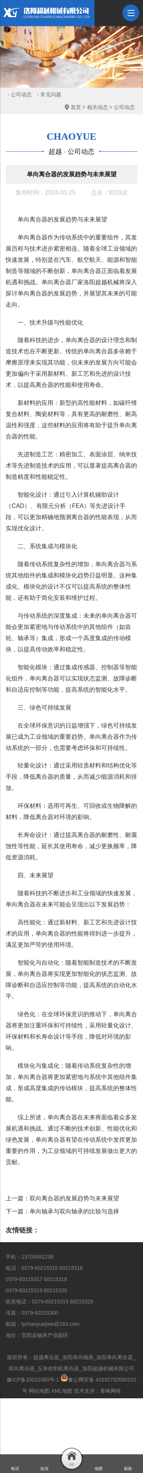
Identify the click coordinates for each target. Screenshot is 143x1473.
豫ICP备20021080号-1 (33, 1380)
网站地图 (39, 1391)
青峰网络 (110, 1391)
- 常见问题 (49, 94)
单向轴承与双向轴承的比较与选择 (74, 1211)
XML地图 (61, 1391)
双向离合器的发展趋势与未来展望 (74, 1198)
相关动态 (97, 107)
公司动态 (124, 107)
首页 (76, 107)
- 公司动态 (19, 94)
